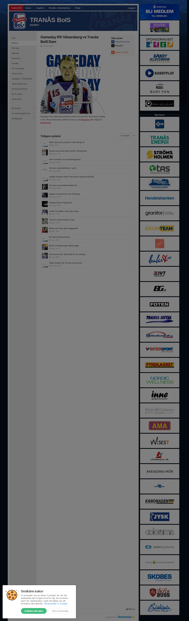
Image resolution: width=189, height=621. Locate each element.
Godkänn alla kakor (33, 611)
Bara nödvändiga (60, 611)
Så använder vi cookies (55, 603)
